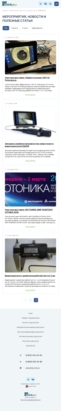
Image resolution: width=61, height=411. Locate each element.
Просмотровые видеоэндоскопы (30, 332)
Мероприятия (37, 28)
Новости (15, 28)
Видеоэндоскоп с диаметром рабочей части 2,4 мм (30, 275)
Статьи (25, 28)
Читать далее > (30, 95)
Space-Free (30, 386)
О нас (30, 313)
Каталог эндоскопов (30, 322)
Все (6, 28)
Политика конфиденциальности (30, 400)
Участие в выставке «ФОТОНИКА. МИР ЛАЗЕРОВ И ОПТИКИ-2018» (28, 211)
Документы (30, 346)
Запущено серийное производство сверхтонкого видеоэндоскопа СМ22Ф (29, 145)
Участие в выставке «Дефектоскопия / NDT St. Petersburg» (27, 79)
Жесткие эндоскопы (30, 341)
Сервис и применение (31, 318)
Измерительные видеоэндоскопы (30, 327)
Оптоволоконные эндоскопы (30, 336)
